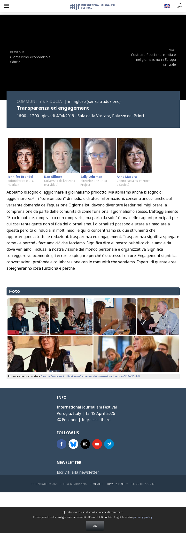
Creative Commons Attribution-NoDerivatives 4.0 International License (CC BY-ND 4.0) (90, 376)
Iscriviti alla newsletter (78, 472)
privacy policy (142, 517)
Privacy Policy (117, 484)
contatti (96, 484)
